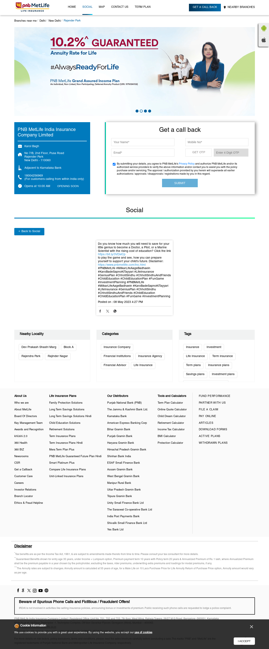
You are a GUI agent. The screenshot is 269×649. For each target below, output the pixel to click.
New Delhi (55, 21)
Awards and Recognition (29, 429)
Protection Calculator (170, 443)
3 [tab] (145, 111)
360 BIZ (19, 450)
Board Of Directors (25, 416)
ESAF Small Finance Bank (123, 463)
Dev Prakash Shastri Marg (38, 347)
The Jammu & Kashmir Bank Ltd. (127, 409)
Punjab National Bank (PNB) (124, 403)
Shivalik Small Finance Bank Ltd (127, 523)
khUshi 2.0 (20, 436)
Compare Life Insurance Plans (67, 469)
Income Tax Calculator (171, 429)
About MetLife (22, 409)
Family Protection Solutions (66, 403)
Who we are (21, 403)
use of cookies (143, 632)
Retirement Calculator (171, 423)
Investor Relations (25, 490)
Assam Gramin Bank (120, 469)
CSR (17, 463)
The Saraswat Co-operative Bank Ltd (129, 510)
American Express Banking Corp (127, 423)
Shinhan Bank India (119, 456)
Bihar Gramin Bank (118, 429)
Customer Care (23, 476)
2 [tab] (141, 111)
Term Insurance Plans (62, 436)
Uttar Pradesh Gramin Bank (124, 490)
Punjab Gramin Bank (119, 436)
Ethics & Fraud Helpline (28, 503)
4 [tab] (149, 111)
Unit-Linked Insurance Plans (66, 476)
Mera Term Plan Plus (61, 450)
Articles (206, 423)
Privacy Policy (187, 164)
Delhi (43, 21)
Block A (69, 347)
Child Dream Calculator (172, 416)
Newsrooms (21, 456)
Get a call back (205, 7)
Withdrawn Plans (213, 443)
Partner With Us (212, 403)
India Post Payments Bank (123, 516)
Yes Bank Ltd (115, 530)
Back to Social (29, 231)
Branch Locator (23, 496)
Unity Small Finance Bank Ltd (125, 503)
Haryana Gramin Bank (120, 443)
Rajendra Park (30, 356)
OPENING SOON (68, 186)
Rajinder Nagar (58, 356)
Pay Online (207, 416)
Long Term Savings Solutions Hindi (70, 416)
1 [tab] (137, 111)
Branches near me (25, 21)
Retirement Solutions (62, 429)
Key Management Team (28, 423)
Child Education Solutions (64, 423)
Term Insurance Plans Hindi (66, 443)
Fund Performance (215, 396)
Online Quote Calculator (172, 409)
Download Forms (213, 429)
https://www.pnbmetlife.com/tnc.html (122, 265)
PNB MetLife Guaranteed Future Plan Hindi (75, 456)
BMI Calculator (167, 436)
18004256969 (33, 175)
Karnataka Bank (117, 416)
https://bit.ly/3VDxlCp (111, 254)
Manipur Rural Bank (119, 483)
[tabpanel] (134, 71)
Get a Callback (23, 469)
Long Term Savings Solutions (66, 409)
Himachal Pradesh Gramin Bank (126, 450)
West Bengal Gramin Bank (123, 476)
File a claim (208, 409)
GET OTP (198, 152)
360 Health (20, 443)
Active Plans (209, 436)
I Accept (244, 641)
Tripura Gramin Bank (119, 496)
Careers (19, 483)
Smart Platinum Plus (62, 463)
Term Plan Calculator (170, 403)
